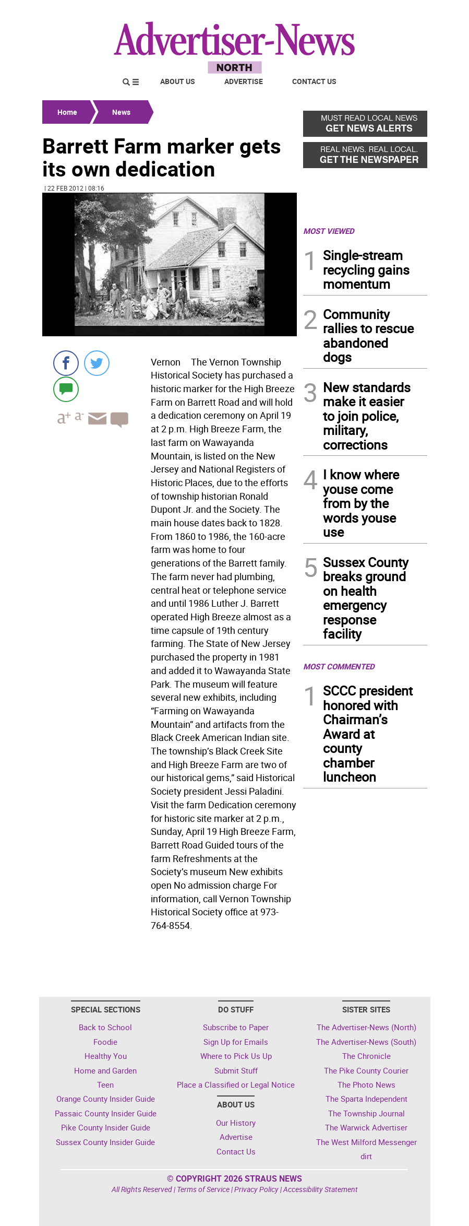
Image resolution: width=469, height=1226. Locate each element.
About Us (177, 81)
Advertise (243, 81)
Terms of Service (203, 1189)
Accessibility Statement (320, 1189)
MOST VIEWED (328, 231)
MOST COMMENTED (339, 666)
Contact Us (314, 81)
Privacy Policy (256, 1189)
